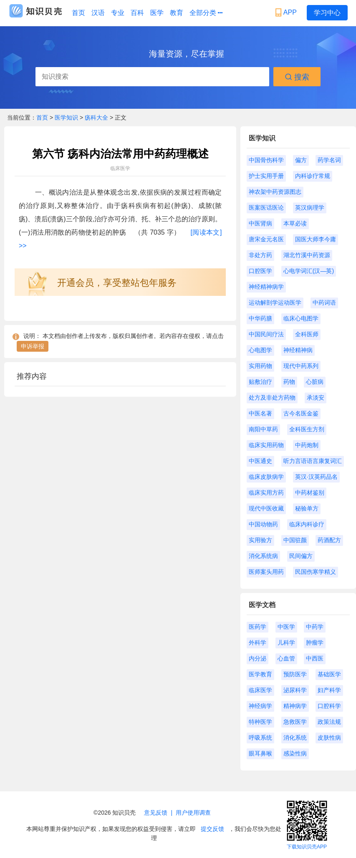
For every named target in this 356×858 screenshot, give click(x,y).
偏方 (301, 160)
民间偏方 (301, 556)
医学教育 (260, 674)
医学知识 (67, 117)
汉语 (98, 12)
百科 (137, 12)
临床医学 (260, 690)
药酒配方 (329, 540)
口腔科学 (329, 706)
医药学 (257, 626)
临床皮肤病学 (266, 476)
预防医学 (295, 674)
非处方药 (260, 255)
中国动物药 (263, 524)
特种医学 (260, 721)
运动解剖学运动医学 (275, 302)
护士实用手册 (266, 176)
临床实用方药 (266, 492)
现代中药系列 (300, 366)
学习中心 (327, 12)
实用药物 (260, 366)
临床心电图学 (300, 318)
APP (286, 12)
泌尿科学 (295, 690)
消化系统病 (263, 556)
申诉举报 (32, 346)
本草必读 (295, 223)
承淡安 (315, 397)
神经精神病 (298, 350)
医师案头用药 (266, 571)
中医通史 (260, 461)
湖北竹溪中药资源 (306, 255)
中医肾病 (260, 223)
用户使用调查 (193, 812)
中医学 (286, 626)
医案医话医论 (266, 207)
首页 (78, 12)
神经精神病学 (266, 286)
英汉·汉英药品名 (316, 476)
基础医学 (329, 674)
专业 (117, 12)
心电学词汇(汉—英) (308, 271)
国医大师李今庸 (315, 239)
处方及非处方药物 (272, 397)
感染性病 (295, 753)
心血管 (286, 658)
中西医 (314, 658)
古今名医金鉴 (300, 413)
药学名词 (329, 160)
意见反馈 (155, 812)
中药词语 (324, 302)
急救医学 (295, 721)
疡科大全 (96, 117)
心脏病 (314, 381)
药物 (289, 381)
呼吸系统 (260, 737)
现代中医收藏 (266, 508)
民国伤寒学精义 (315, 571)
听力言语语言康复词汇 (312, 461)
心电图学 (260, 350)
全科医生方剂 (306, 429)
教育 (176, 12)
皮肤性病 (329, 737)
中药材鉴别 (309, 492)
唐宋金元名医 (266, 239)
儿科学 (286, 642)
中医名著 (260, 413)
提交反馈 (212, 828)
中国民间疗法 (266, 334)
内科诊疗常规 (312, 176)
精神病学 (295, 706)
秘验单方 (306, 508)
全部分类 (205, 13)
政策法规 (329, 721)
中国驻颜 (295, 540)
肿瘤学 (314, 642)
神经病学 (260, 706)
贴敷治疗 (260, 381)
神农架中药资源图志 (275, 191)
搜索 (297, 77)
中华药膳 (260, 318)
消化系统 (295, 737)
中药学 (314, 626)
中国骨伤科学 (266, 160)
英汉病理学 (309, 207)
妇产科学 (329, 690)
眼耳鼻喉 (260, 753)
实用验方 (260, 540)
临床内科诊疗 (306, 524)
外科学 (257, 642)
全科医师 (306, 334)
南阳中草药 (263, 429)
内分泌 (257, 658)
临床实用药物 (266, 445)
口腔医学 (260, 271)
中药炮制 (306, 445)
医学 (157, 12)
